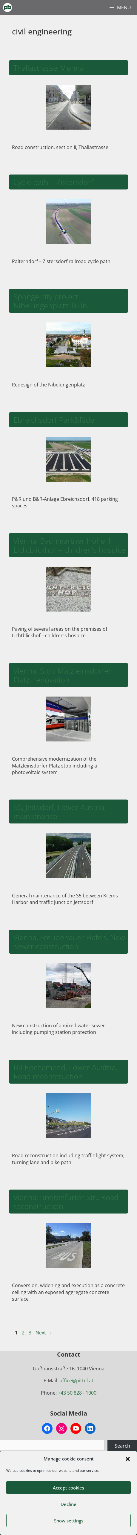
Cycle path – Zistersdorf (53, 182)
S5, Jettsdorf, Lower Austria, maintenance (59, 811)
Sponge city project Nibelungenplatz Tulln (50, 300)
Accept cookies (68, 1488)
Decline (68, 1504)
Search (122, 1446)
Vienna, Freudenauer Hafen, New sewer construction (69, 941)
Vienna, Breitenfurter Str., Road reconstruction (65, 1201)
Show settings (68, 1521)
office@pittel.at (76, 1380)
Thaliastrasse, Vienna (48, 68)
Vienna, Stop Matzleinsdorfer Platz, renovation (62, 675)
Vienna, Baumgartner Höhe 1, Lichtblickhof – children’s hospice (69, 545)
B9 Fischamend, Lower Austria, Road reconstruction (65, 1071)
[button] (128, 1459)
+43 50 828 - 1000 (77, 1393)
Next (44, 1332)
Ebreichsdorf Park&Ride (53, 420)
